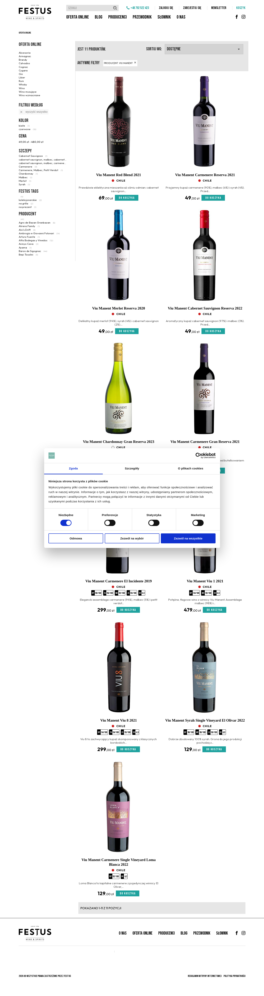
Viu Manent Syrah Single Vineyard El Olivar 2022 (205, 720)
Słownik (164, 17)
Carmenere (28, 166)
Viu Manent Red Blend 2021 (118, 175)
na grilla (26, 203)
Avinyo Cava (28, 243)
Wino (22, 88)
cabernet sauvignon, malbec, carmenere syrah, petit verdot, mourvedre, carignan (42, 163)
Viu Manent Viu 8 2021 (118, 720)
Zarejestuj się (192, 8)
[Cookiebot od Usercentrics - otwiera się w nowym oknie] (198, 456)
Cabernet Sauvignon (33, 155)
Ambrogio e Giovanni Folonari (39, 233)
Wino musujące (28, 91)
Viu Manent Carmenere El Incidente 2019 (118, 581)
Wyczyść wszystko (34, 112)
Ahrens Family (29, 226)
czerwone (27, 129)
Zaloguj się (166, 8)
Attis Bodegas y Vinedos (36, 240)
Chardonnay (28, 173)
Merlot (25, 180)
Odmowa (76, 538)
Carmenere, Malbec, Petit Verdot (41, 170)
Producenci (117, 17)
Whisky (23, 84)
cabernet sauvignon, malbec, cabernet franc (42, 159)
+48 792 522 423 (140, 8)
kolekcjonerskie (30, 199)
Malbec (25, 177)
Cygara (23, 70)
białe (24, 125)
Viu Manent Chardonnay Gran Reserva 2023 (118, 442)
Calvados (24, 63)
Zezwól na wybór (132, 538)
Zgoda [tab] (73, 468)
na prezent (27, 206)
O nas (181, 17)
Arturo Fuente (29, 236)
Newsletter (218, 8)
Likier (22, 77)
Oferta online (77, 17)
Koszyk (240, 8)
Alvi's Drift (27, 229)
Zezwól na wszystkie (188, 538)
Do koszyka (126, 198)
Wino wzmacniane (29, 95)
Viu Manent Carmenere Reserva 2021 (205, 175)
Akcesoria (24, 52)
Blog (98, 17)
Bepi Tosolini (28, 254)
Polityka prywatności (234, 976)
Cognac (23, 66)
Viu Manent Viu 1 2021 (205, 581)
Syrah (24, 184)
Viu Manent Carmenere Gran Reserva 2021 (205, 442)
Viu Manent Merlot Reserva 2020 (118, 308)
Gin (21, 73)
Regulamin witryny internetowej (205, 976)
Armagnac (25, 56)
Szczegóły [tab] (132, 468)
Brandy (23, 59)
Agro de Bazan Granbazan (37, 222)
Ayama (25, 247)
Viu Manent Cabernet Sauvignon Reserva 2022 (205, 308)
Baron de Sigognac (33, 251)
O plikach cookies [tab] (190, 468)
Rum (21, 80)
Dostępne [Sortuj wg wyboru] (204, 49)
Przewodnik (142, 17)
